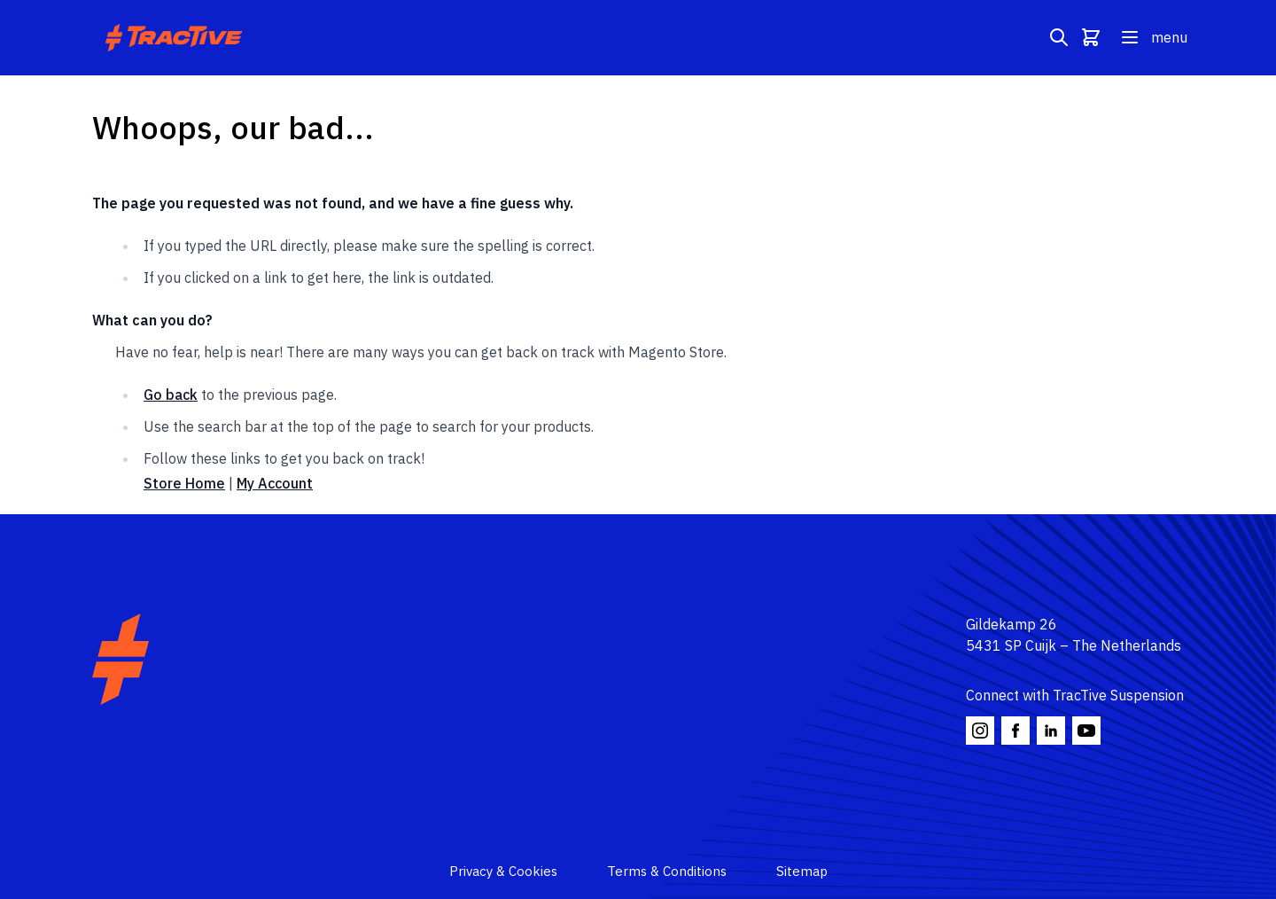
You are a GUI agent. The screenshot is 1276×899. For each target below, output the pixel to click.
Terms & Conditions (667, 871)
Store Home (184, 483)
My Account (275, 483)
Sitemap (802, 871)
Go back (171, 394)
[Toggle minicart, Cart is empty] (1091, 37)
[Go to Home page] (176, 38)
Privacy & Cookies (503, 871)
